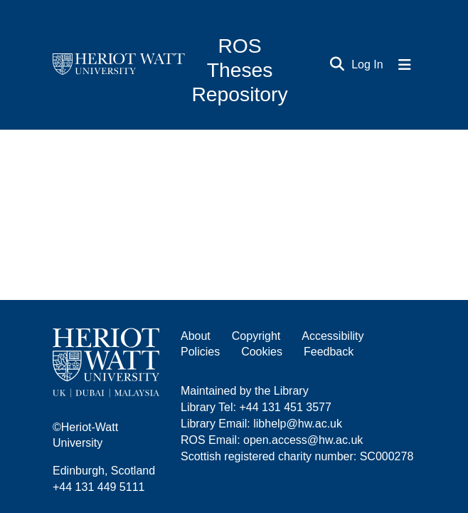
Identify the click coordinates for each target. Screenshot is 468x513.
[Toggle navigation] (404, 64)
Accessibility (332, 336)
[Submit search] (337, 64)
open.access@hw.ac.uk (303, 440)
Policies (200, 352)
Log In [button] (367, 64)
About (196, 336)
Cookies (261, 352)
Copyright (256, 336)
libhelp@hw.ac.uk (297, 424)
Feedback (328, 352)
